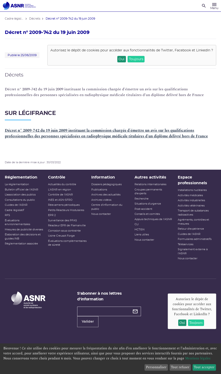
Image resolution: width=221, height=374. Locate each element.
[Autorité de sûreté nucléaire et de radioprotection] (19, 5)
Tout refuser (180, 367)
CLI (137, 224)
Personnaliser (156, 367)
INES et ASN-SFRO (60, 200)
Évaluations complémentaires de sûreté (67, 243)
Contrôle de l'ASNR (60, 194)
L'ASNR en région (59, 189)
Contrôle (56, 177)
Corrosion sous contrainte (64, 230)
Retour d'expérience (191, 229)
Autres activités (150, 177)
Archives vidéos (101, 200)
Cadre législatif (14, 210)
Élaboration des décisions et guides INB (23, 236)
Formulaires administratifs (194, 239)
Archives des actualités (105, 194)
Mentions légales (197, 358)
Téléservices (185, 244)
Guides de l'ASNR (16, 205)
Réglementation (21, 177)
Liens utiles (142, 234)
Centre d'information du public (106, 207)
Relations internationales (150, 184)
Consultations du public (20, 200)
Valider (88, 321)
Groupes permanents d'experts (148, 191)
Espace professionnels (192, 180)
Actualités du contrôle (62, 184)
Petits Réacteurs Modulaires (66, 210)
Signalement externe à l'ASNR (193, 251)
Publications (99, 189)
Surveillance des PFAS (62, 220)
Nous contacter (101, 214)
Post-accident (143, 209)
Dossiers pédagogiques (106, 184)
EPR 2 (52, 215)
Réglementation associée (21, 243)
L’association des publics (20, 194)
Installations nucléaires (192, 190)
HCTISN (140, 229)
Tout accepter (204, 367)
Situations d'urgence (148, 203)
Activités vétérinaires (191, 205)
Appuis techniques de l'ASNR (153, 219)
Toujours (136, 59)
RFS (7, 215)
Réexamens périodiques (64, 205)
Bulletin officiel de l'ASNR (21, 189)
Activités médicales (190, 195)
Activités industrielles (191, 200)
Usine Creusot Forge (61, 235)
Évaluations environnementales (17, 222)
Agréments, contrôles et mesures (193, 221)
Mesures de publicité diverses (24, 229)
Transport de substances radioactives (193, 212)
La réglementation (17, 184)
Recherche (142, 198)
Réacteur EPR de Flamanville (67, 225)
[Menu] (214, 6)
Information (103, 177)
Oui (121, 59)
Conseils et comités (147, 214)
